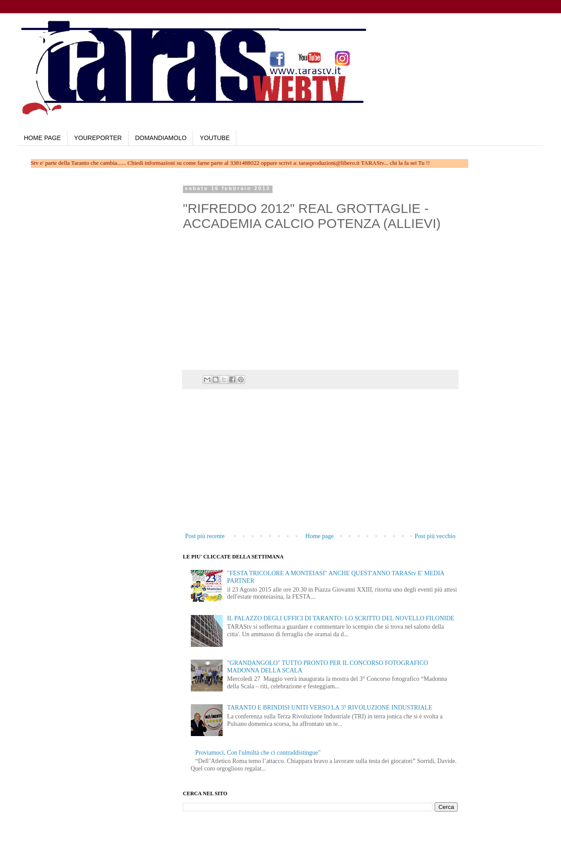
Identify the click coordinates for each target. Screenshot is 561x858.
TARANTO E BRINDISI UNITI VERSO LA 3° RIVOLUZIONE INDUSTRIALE (329, 707)
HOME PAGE (42, 137)
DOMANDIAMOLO (161, 137)
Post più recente (204, 536)
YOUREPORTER (98, 137)
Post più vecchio (434, 536)
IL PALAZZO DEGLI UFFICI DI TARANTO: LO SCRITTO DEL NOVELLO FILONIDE (341, 618)
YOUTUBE (215, 137)
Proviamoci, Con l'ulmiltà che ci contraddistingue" (258, 752)
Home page (319, 536)
